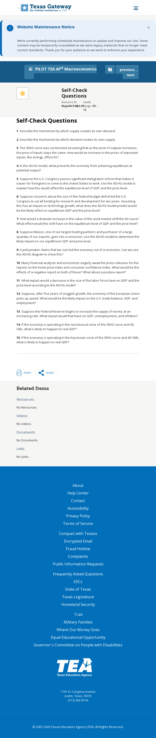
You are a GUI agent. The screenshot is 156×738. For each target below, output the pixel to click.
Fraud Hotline (78, 548)
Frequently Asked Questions (78, 574)
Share (50, 372)
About (78, 485)
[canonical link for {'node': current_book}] (110, 69)
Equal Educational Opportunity (78, 637)
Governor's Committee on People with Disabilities (78, 645)
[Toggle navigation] (136, 8)
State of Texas (78, 589)
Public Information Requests (78, 564)
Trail (78, 614)
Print (27, 372)
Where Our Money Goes (78, 629)
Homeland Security (78, 604)
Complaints (78, 556)
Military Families (78, 622)
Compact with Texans (78, 533)
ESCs (78, 581)
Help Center (78, 493)
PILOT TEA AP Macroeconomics (63, 69)
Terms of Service (78, 523)
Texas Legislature (78, 596)
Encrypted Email (78, 541)
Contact (78, 500)
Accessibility (78, 508)
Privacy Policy (78, 516)
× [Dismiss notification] (148, 27)
